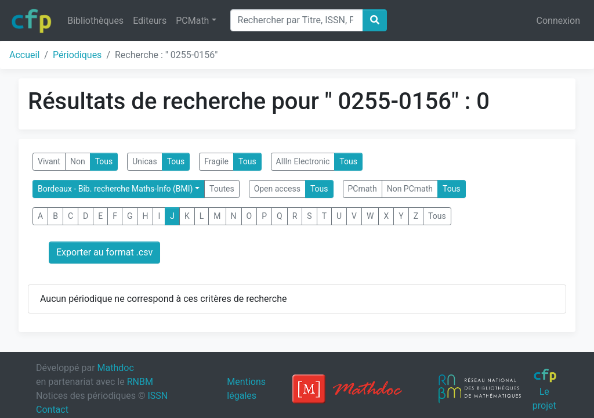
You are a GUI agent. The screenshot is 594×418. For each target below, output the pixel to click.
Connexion (558, 20)
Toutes (221, 188)
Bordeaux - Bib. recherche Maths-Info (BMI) (115, 188)
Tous (104, 161)
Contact (52, 409)
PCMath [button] (192, 20)
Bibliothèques (95, 20)
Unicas (144, 161)
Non (77, 161)
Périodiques (77, 54)
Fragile (216, 161)
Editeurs (149, 20)
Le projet (545, 389)
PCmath (362, 188)
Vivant (49, 161)
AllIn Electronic (303, 161)
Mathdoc (115, 367)
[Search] (296, 20)
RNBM (140, 381)
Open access (277, 188)
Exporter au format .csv (104, 252)
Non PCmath (410, 188)
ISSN (157, 395)
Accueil (24, 54)
